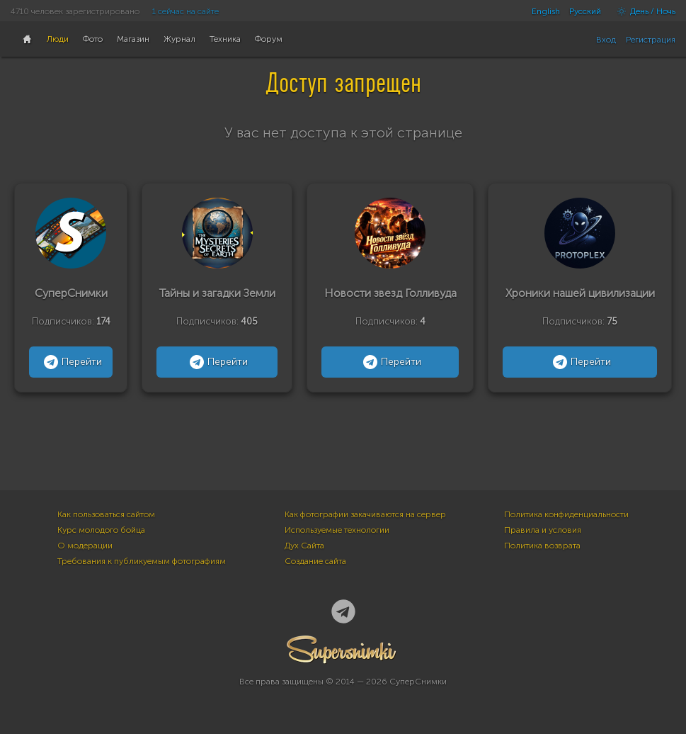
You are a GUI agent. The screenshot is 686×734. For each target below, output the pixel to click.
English (546, 11)
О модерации (85, 545)
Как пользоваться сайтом (106, 514)
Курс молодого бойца (101, 530)
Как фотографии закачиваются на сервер (365, 514)
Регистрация (650, 40)
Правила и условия (542, 530)
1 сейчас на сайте (185, 11)
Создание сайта (315, 561)
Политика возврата (542, 545)
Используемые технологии (337, 530)
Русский (585, 11)
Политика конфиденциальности (566, 514)
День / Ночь (642, 11)
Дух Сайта (304, 545)
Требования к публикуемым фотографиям (141, 561)
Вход (606, 40)
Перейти (71, 362)
